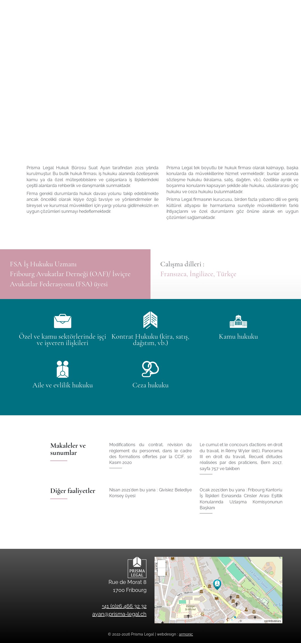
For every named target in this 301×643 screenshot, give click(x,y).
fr (274, 22)
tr (292, 22)
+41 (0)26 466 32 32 (278, 7)
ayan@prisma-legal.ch (223, 7)
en (283, 22)
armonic (186, 634)
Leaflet (233, 621)
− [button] (162, 572)
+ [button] (162, 564)
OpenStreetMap (253, 621)
